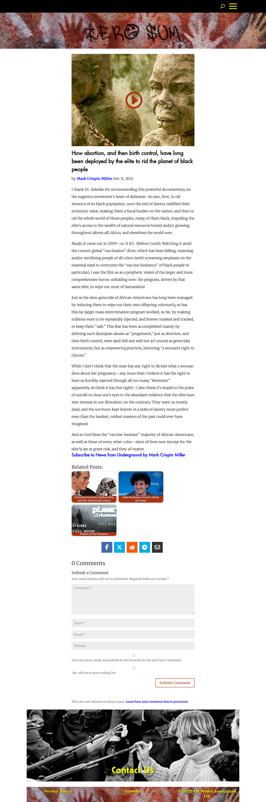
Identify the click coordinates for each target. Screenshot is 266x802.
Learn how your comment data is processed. (157, 701)
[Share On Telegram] (144, 547)
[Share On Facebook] (106, 547)
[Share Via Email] (157, 547)
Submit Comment (174, 683)
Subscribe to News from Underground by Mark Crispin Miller (128, 455)
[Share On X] (119, 547)
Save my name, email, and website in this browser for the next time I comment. (127, 660)
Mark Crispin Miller (94, 178)
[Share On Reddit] (132, 547)
